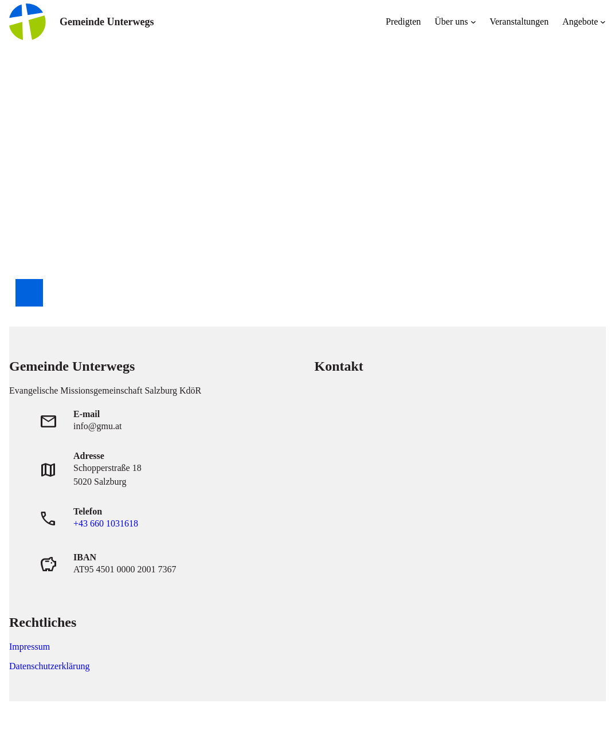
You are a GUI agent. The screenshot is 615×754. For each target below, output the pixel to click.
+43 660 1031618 (105, 523)
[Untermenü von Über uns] (473, 22)
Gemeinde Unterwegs (107, 22)
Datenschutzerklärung (49, 666)
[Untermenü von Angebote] (603, 22)
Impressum (29, 646)
